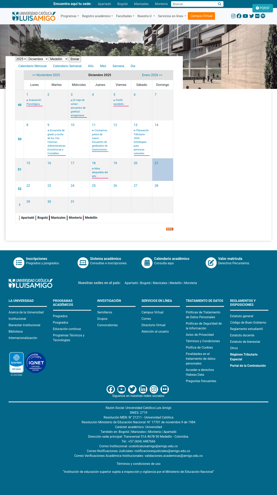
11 (94, 125)
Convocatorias (107, 325)
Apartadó (104, 4)
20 (135, 163)
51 (19, 169)
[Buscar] (220, 4)
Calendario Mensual (32, 66)
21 (156, 163)
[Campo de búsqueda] (193, 4)
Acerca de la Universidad (26, 312)
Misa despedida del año (100, 172)
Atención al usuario (155, 331)
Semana (118, 66)
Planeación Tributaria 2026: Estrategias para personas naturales (141, 142)
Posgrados (60, 322)
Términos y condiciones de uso (138, 464)
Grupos (102, 319)
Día (133, 66)
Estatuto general (241, 316)
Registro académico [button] (96, 16)
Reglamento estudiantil (246, 329)
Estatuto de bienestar (245, 342)
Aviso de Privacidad (200, 335)
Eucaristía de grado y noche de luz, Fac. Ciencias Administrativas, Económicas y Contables (57, 142)
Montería (161, 4)
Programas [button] (69, 16)
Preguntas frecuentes (201, 381)
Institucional (17, 319)
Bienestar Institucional (24, 325)
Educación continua (67, 329)
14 (156, 125)
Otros (234, 348)
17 (72, 163)
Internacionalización (23, 338)
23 (49, 186)
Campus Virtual (201, 16)
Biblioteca (16, 331)
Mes (103, 66)
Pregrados (60, 316)
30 (49, 202)
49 (19, 105)
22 (28, 186)
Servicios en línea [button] (171, 16)
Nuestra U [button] (145, 16)
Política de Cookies (199, 347)
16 (49, 163)
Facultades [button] (124, 16)
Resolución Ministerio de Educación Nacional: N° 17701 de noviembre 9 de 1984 (138, 422)
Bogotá (122, 4)
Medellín (176, 283)
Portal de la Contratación (248, 366)
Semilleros (104, 312)
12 (115, 125)
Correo (146, 319)
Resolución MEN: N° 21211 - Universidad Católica (138, 417)
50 (19, 139)
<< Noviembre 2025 (46, 75)
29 (28, 202)
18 (94, 163)
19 (115, 163)
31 (72, 202)
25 (94, 186)
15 (28, 163)
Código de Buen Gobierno (248, 322)
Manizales (141, 4)
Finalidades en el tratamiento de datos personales (200, 358)
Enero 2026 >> (152, 75)
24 (72, 186)
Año (91, 66)
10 (72, 125)
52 (19, 189)
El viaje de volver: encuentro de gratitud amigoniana (78, 107)
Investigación (109, 301)
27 (135, 186)
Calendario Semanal (67, 66)
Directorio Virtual (153, 325)
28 (156, 186)
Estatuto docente (242, 335)
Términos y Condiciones (203, 341)
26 (115, 186)
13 (135, 125)
